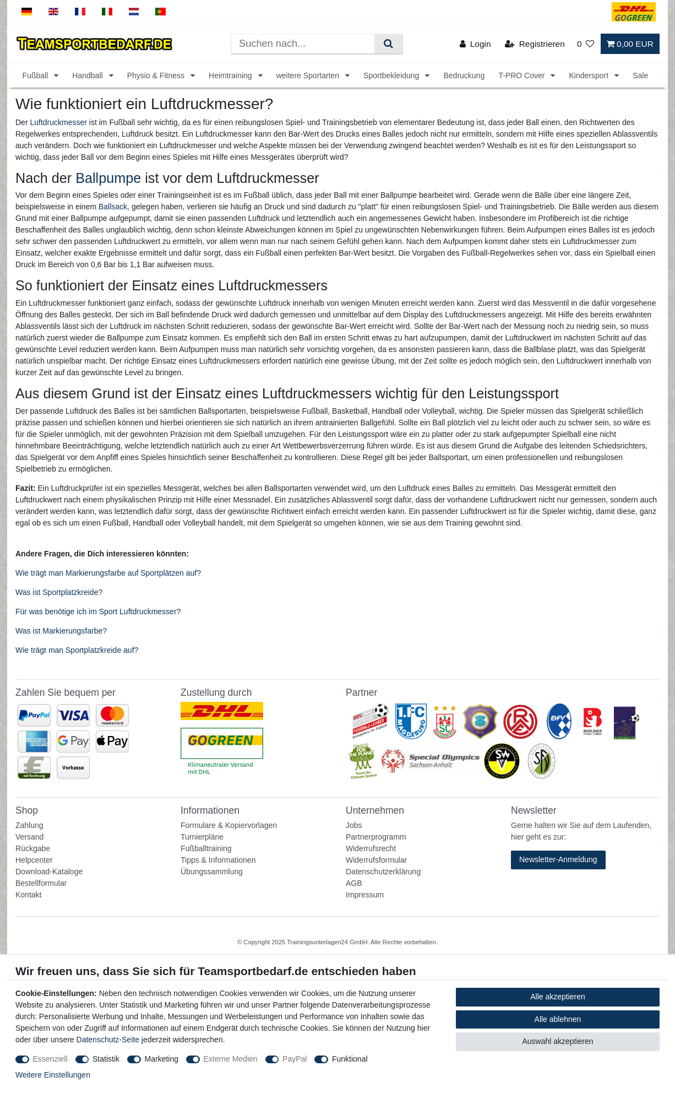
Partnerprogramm (376, 836)
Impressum (365, 894)
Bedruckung (464, 75)
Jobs (354, 825)
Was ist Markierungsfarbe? (61, 630)
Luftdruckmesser (58, 122)
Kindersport (589, 75)
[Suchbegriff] (302, 43)
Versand (29, 836)
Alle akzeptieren (557, 996)
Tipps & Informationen (218, 860)
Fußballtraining (206, 848)
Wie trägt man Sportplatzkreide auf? (76, 650)
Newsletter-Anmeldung (558, 859)
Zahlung (29, 825)
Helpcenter (34, 860)
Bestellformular (41, 883)
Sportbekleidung (392, 75)
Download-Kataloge (49, 871)
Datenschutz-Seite (108, 1039)
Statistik (105, 1058)
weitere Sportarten (308, 75)
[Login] (475, 44)
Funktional (350, 1058)
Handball (88, 75)
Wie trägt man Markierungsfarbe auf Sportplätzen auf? (108, 573)
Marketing (161, 1058)
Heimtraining (231, 75)
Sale (640, 75)
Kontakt (28, 894)
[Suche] (388, 43)
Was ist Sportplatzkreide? (58, 592)
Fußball (37, 75)
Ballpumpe (108, 178)
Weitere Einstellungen (52, 1074)
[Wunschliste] (586, 44)
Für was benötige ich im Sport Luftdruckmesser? (98, 611)
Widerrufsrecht (371, 848)
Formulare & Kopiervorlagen (229, 825)
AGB (354, 883)
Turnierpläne (202, 836)
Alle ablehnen (558, 1019)
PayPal (294, 1058)
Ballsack (113, 206)
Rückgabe (32, 848)
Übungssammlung (212, 871)
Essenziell (50, 1058)
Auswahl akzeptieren (557, 1041)
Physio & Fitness (157, 75)
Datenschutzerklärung (383, 871)
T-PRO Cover (522, 75)
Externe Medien (231, 1058)
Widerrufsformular (376, 860)
